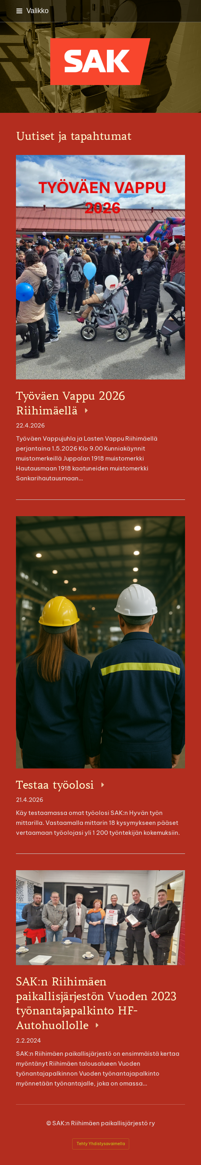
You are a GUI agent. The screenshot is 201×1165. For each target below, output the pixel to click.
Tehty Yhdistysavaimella (101, 1143)
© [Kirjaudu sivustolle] (49, 1123)
